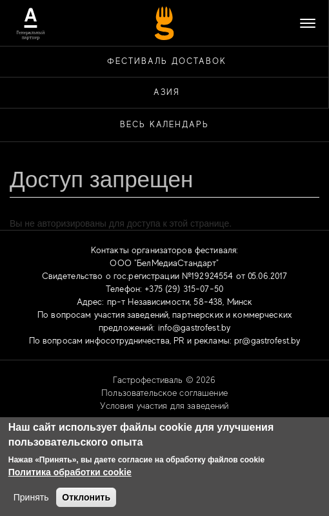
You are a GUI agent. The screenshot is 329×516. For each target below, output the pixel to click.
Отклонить (86, 497)
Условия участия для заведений (164, 405)
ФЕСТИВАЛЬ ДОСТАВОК (166, 61)
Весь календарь (164, 124)
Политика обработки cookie (70, 472)
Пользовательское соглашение (164, 392)
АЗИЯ (167, 92)
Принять (31, 497)
